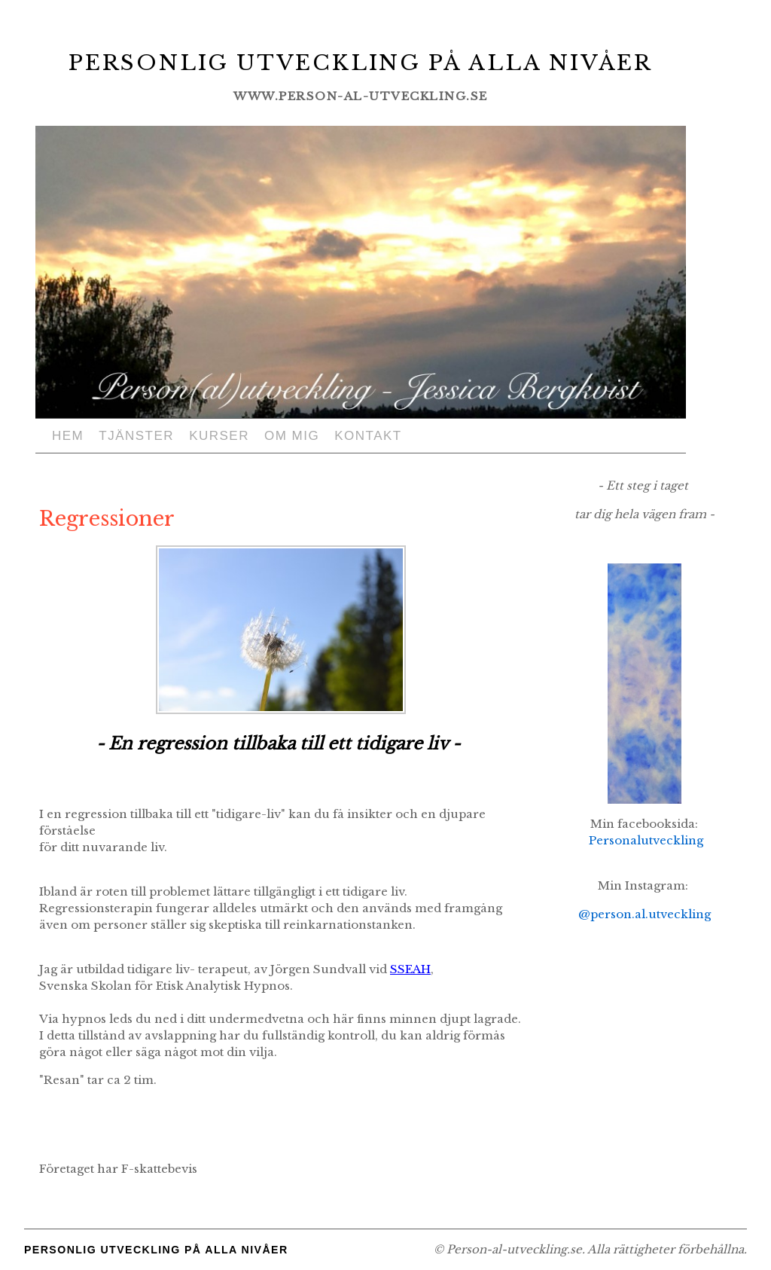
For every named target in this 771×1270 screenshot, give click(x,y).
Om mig (291, 436)
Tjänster (136, 436)
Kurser (219, 436)
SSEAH (410, 969)
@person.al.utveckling (644, 914)
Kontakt (368, 436)
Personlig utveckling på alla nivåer (361, 62)
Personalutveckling (646, 840)
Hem (68, 436)
